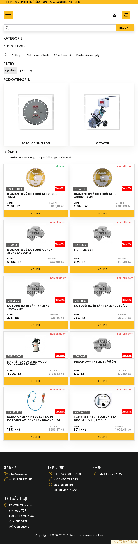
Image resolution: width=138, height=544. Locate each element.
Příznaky (26, 70)
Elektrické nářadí (38, 55)
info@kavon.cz (18, 474)
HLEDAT (125, 28)
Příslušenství (16, 46)
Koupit (35, 213)
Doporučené (12, 157)
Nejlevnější (29, 157)
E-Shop (16, 55)
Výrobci (10, 70)
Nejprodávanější (61, 157)
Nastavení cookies (91, 535)
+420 (21, 479)
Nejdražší (44, 157)
